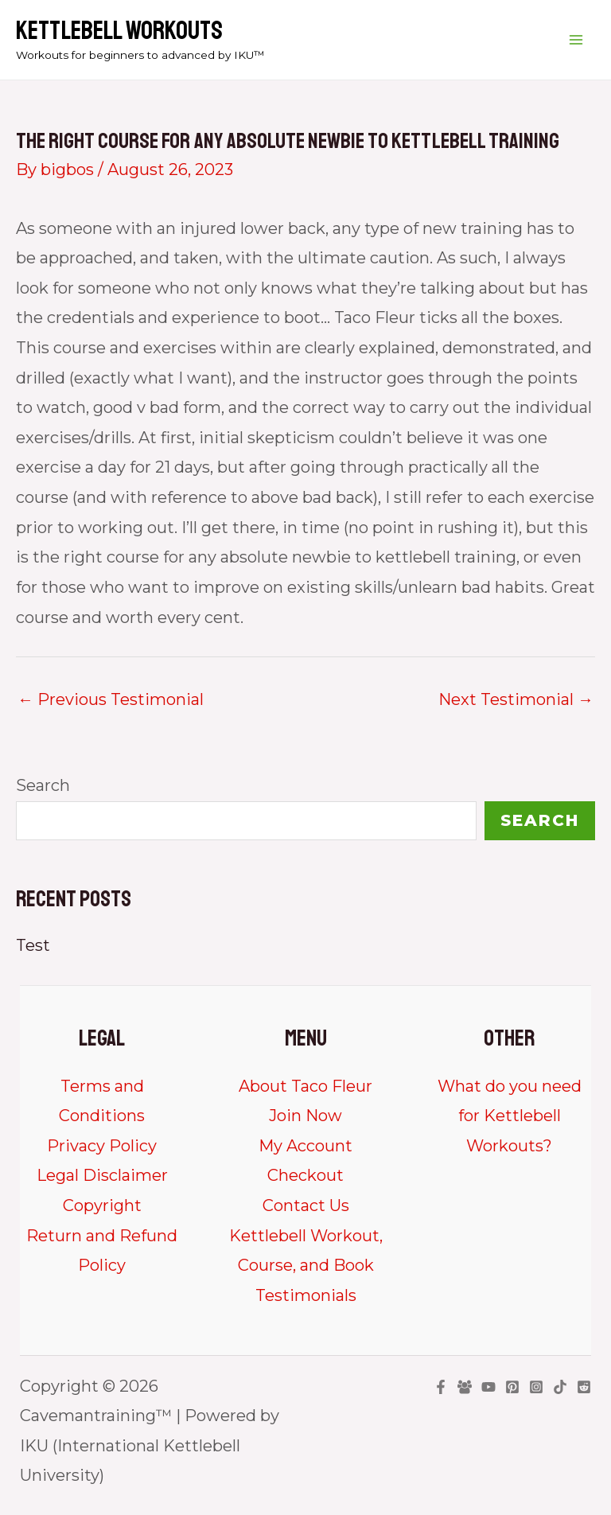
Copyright (102, 1205)
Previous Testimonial (111, 699)
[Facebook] (441, 1387)
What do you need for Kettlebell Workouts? (510, 1116)
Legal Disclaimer (102, 1175)
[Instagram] (536, 1387)
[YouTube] (488, 1387)
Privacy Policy (102, 1145)
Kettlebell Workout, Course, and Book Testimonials (306, 1265)
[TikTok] (560, 1387)
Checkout (305, 1175)
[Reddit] (584, 1387)
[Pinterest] (512, 1387)
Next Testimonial (515, 699)
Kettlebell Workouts (119, 31)
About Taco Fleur (305, 1086)
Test (33, 945)
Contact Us (306, 1205)
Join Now (305, 1115)
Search (43, 785)
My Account (305, 1145)
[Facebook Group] (464, 1387)
